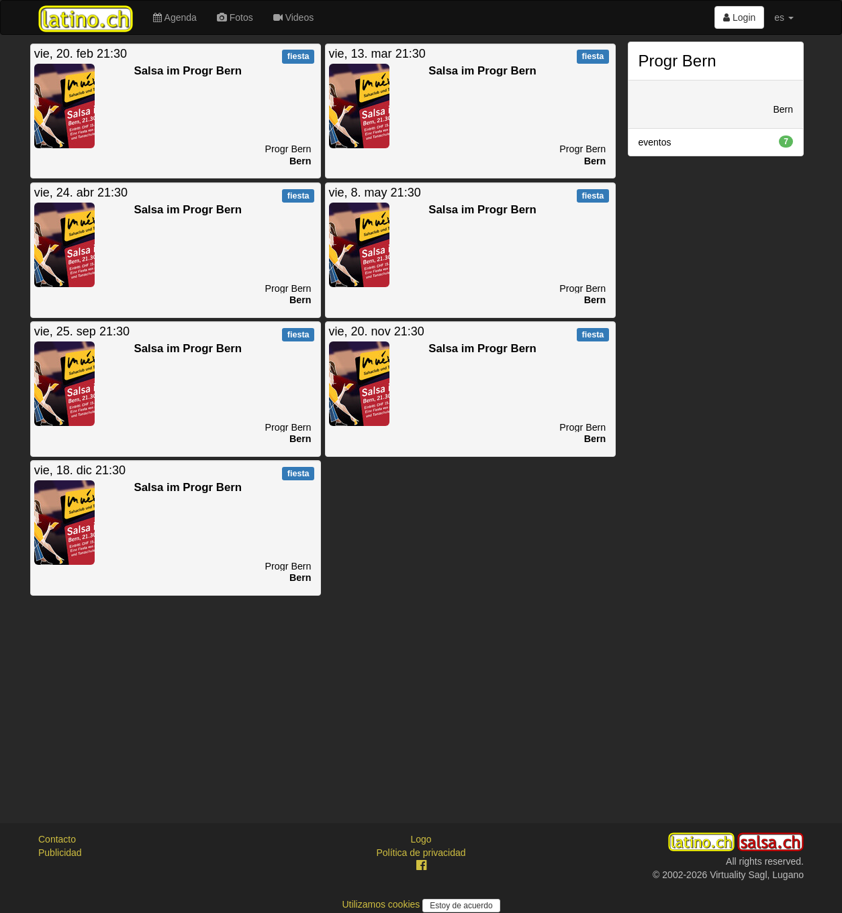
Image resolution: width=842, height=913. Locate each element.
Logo (420, 839)
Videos (293, 17)
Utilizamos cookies (382, 904)
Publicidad (60, 852)
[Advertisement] (323, 692)
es (784, 17)
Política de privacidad (420, 852)
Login (739, 17)
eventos (716, 142)
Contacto (57, 839)
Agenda (174, 17)
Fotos (235, 17)
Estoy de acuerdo (461, 905)
